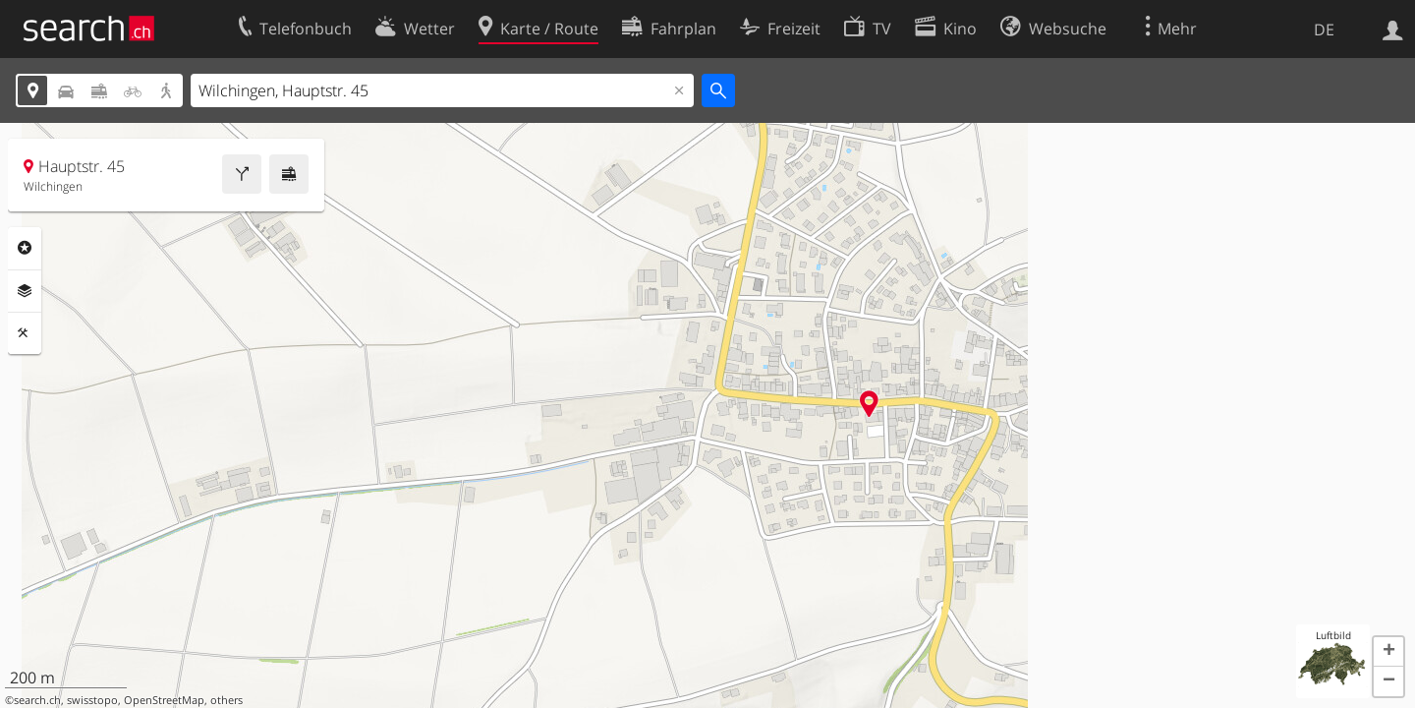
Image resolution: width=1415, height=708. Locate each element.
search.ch (37, 700)
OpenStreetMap (164, 700)
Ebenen (24, 291)
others (226, 700)
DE (1324, 29)
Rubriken (24, 247)
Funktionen (24, 333)
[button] (1388, 652)
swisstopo (92, 700)
